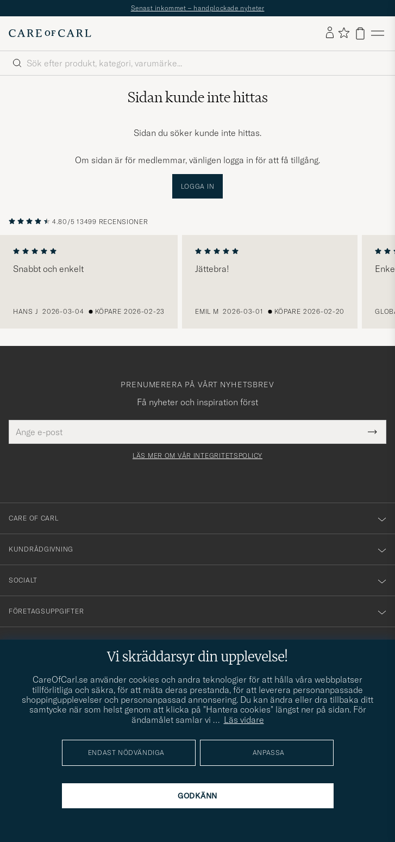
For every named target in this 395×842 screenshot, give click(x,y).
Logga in (198, 186)
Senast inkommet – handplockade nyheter (198, 8)
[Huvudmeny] (377, 33)
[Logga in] (330, 33)
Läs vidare (244, 720)
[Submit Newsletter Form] (372, 431)
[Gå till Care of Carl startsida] (50, 33)
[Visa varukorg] (360, 33)
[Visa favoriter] (343, 33)
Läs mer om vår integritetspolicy (197, 456)
